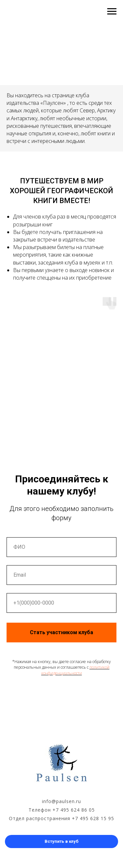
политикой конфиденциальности (75, 670)
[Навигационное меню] (111, 11)
